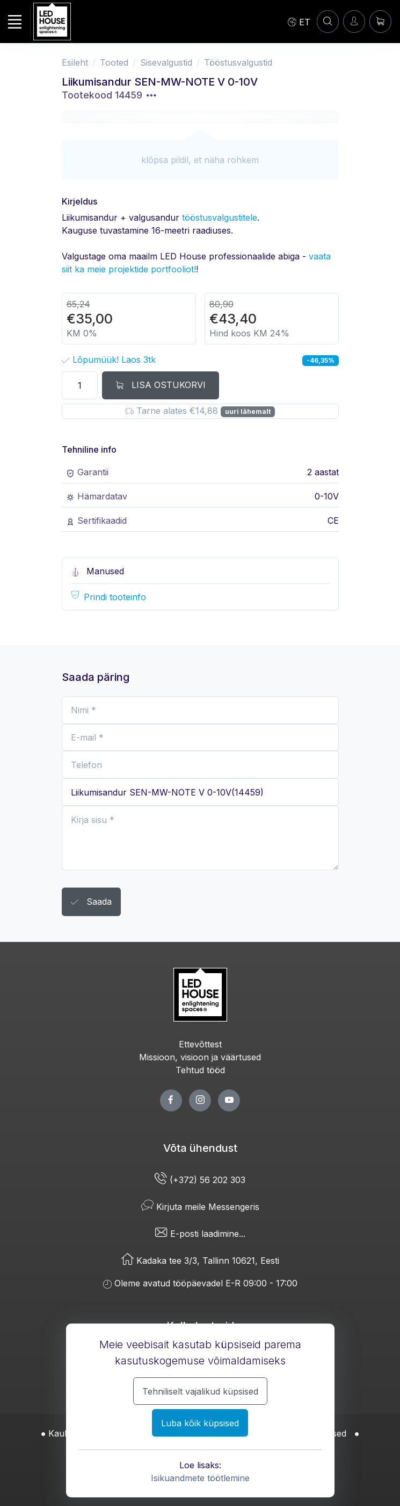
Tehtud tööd (200, 1070)
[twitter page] (200, 1100)
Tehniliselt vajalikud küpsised (200, 1391)
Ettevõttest (200, 1044)
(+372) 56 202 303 (200, 1179)
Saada (91, 902)
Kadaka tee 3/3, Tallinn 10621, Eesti (200, 1260)
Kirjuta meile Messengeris (200, 1206)
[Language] (299, 22)
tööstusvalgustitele (219, 217)
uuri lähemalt (248, 411)
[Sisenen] (354, 21)
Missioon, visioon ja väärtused (200, 1057)
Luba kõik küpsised (200, 1423)
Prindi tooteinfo (115, 597)
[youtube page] (229, 1100)
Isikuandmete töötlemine (200, 1478)
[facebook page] (171, 1100)
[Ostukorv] (380, 21)
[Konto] (328, 21)
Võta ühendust (200, 1148)
